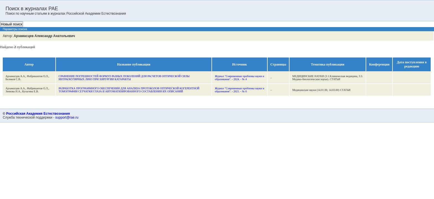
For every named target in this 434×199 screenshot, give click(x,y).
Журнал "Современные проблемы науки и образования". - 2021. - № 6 (239, 90)
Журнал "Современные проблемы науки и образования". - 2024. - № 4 (239, 78)
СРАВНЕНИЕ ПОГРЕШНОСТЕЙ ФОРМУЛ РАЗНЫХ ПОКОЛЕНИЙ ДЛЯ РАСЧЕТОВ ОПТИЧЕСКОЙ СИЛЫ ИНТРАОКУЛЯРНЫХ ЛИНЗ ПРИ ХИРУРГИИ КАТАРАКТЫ (124, 78)
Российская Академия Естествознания (38, 114)
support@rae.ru (67, 117)
